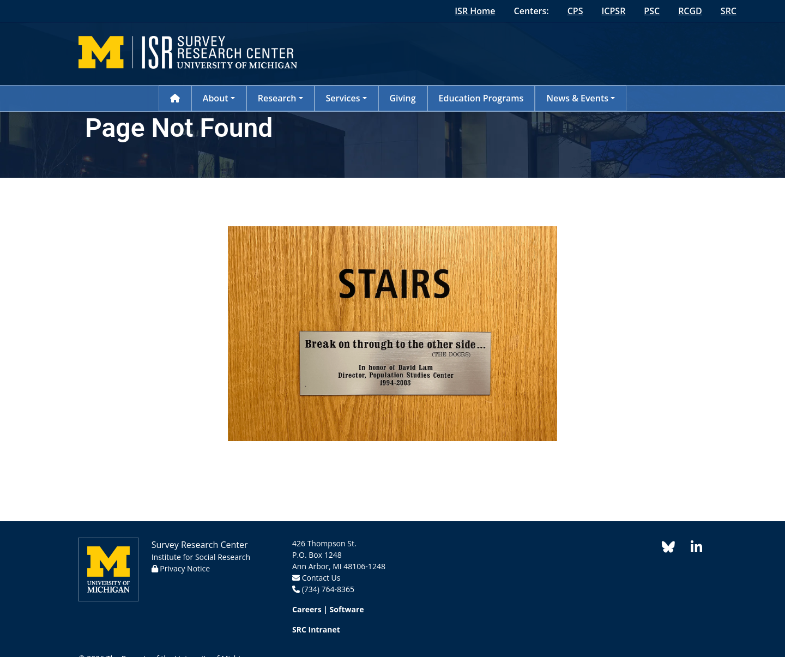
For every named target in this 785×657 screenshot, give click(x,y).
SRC (728, 11)
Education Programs (481, 98)
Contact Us (321, 577)
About (215, 98)
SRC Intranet (316, 629)
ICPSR (613, 11)
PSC (652, 11)
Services (343, 98)
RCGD (690, 11)
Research (277, 98)
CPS (575, 11)
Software (347, 609)
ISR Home (475, 11)
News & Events (577, 98)
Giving (403, 98)
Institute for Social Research (201, 557)
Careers (307, 609)
